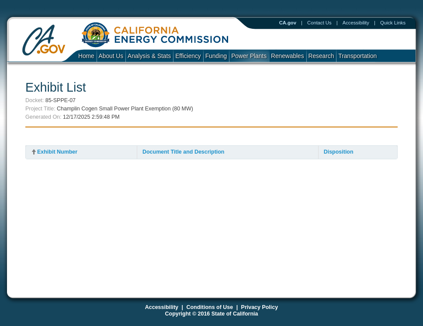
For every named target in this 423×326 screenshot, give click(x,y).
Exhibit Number (57, 152)
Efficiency (188, 56)
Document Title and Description (183, 152)
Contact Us (319, 22)
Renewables (287, 56)
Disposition (339, 152)
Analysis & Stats (149, 56)
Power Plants (249, 56)
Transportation (357, 56)
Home (86, 56)
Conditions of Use (209, 307)
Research (321, 56)
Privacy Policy (259, 307)
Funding (216, 56)
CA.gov (287, 22)
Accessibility (356, 22)
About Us (111, 56)
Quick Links (393, 22)
